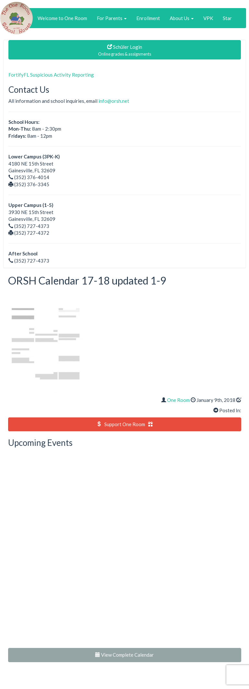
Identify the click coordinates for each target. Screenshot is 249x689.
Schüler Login (124, 50)
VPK (208, 18)
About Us (182, 18)
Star (227, 18)
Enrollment (148, 18)
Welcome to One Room (62, 18)
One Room (178, 400)
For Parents (112, 18)
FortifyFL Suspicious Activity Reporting (51, 75)
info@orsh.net (113, 101)
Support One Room (124, 424)
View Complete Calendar (124, 655)
